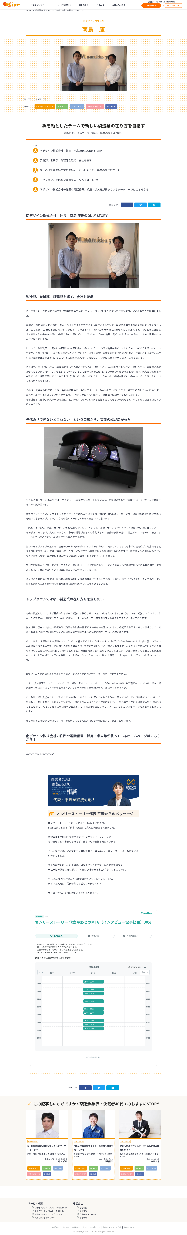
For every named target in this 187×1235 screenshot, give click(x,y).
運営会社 (82, 5)
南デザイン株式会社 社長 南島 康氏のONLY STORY (71, 150)
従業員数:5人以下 (34, 1168)
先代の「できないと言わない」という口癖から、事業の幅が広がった (80, 170)
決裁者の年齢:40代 (94, 106)
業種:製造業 (62, 106)
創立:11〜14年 (151, 1168)
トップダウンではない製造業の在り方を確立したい (70, 180)
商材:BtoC (139, 1174)
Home (28, 10)
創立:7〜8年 (58, 1168)
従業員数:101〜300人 (44, 106)
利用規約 (75, 1227)
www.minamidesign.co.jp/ (40, 753)
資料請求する (151, 5)
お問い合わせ (117, 5)
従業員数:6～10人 (80, 1168)
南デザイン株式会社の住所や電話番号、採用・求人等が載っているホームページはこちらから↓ (95, 189)
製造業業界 (37, 10)
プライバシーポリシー (91, 1227)
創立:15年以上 (77, 106)
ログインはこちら (173, 5)
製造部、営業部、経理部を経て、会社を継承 (66, 160)
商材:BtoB (111, 106)
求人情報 (65, 1227)
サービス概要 (63, 5)
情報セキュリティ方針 (112, 1227)
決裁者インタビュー (39, 5)
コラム (99, 5)
